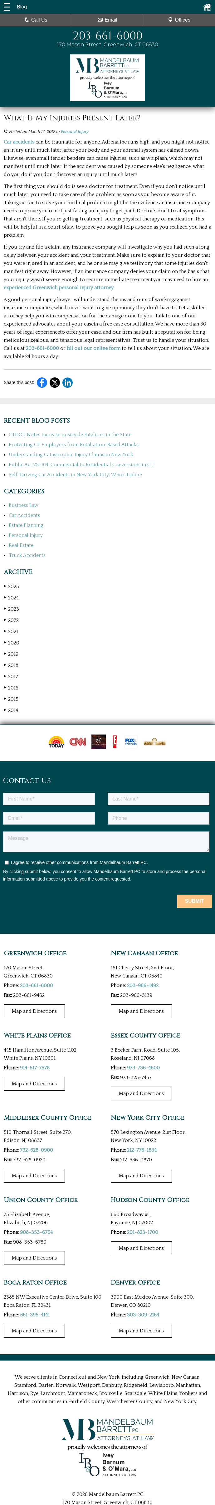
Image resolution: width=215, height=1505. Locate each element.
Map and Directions (34, 1011)
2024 (11, 598)
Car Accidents (24, 515)
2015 (11, 699)
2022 (11, 620)
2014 (11, 710)
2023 (11, 609)
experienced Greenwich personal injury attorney (59, 287)
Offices (179, 20)
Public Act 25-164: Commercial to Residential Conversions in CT (81, 464)
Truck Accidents (27, 555)
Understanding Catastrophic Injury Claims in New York (71, 454)
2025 (11, 586)
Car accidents (19, 142)
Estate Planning (26, 525)
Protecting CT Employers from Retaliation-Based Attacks (74, 444)
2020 (11, 643)
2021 (11, 631)
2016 (11, 688)
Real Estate (21, 545)
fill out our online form (93, 348)
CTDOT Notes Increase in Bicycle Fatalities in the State (70, 434)
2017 (11, 676)
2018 (11, 665)
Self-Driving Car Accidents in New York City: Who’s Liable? (76, 474)
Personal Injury (74, 131)
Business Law (23, 505)
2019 (11, 654)
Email (107, 20)
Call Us (35, 20)
